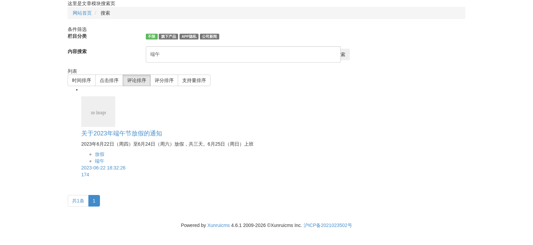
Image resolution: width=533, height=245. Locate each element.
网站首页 (82, 13)
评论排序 (136, 80)
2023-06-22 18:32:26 (103, 167)
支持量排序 (194, 80)
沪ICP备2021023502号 (328, 225)
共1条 (78, 200)
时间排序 (81, 80)
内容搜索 (77, 51)
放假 (99, 154)
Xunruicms (218, 225)
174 (85, 174)
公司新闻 (209, 36)
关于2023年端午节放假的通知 (121, 133)
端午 (99, 161)
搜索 (340, 54)
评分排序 (164, 80)
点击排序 (109, 80)
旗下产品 (168, 36)
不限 (151, 36)
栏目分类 (77, 36)
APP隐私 (189, 36)
